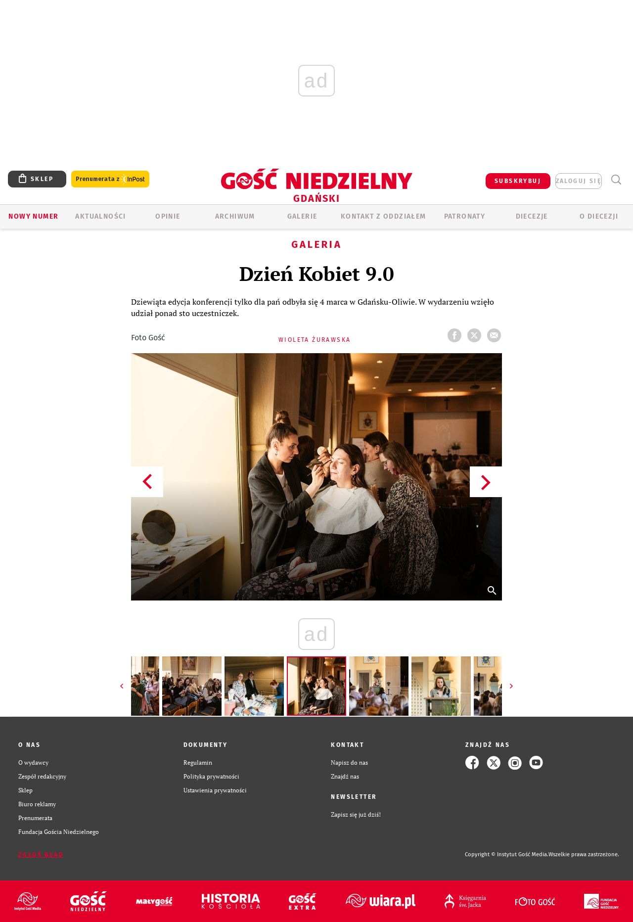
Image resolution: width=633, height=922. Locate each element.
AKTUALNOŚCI (100, 216)
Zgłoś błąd (41, 854)
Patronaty (465, 216)
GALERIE (302, 216)
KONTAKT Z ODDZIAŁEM (383, 216)
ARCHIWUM (235, 216)
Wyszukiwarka (616, 180)
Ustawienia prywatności (215, 790)
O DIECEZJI (599, 216)
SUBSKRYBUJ (518, 181)
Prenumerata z (110, 179)
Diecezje (532, 216)
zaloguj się (578, 181)
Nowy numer (33, 216)
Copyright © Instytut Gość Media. (506, 854)
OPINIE (167, 216)
